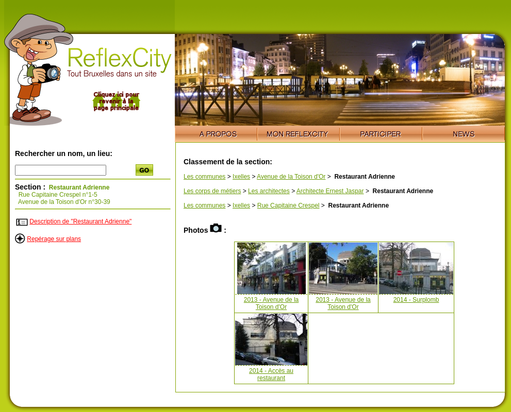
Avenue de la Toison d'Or (291, 176)
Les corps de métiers (212, 191)
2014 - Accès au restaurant (271, 374)
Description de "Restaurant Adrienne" (80, 221)
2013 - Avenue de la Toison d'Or (271, 303)
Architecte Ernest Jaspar (330, 191)
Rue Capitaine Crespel (288, 205)
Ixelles (241, 176)
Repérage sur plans (54, 239)
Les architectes (269, 191)
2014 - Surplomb (416, 299)
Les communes (204, 176)
